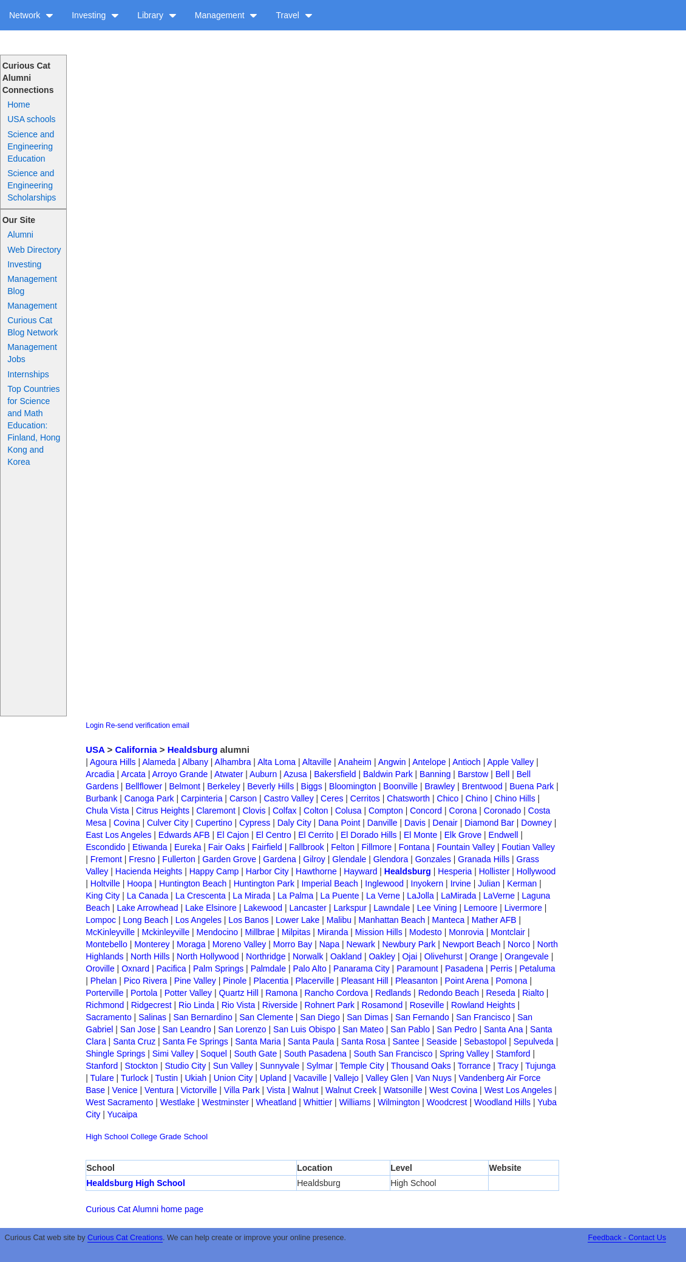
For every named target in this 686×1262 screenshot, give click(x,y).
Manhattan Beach (391, 920)
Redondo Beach (448, 993)
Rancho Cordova (336, 993)
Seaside (441, 1041)
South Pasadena (315, 1053)
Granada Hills (483, 859)
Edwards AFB (184, 835)
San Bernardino (203, 1017)
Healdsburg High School (135, 1183)
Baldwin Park (388, 774)
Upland (273, 1078)
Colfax (285, 810)
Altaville (316, 762)
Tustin (166, 1078)
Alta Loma (276, 762)
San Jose (137, 1029)
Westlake (177, 1102)
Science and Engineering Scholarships (31, 185)
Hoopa (139, 883)
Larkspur (349, 908)
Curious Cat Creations (125, 1237)
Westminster (225, 1102)
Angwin (392, 762)
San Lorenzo (242, 1029)
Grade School (184, 1136)
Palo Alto (309, 968)
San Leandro (187, 1029)
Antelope (429, 762)
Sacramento (108, 1017)
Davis (415, 823)
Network (31, 15)
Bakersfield (335, 774)
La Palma (295, 895)
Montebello (106, 944)
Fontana (414, 847)
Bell (502, 774)
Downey (536, 823)
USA (95, 749)
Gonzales (433, 859)
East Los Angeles (118, 835)
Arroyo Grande (180, 774)
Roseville (427, 1005)
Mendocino (218, 932)
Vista (276, 1090)
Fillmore (377, 847)
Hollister (494, 871)
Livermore (523, 908)
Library (157, 15)
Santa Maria (257, 1041)
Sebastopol (485, 1041)
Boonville (400, 786)
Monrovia (466, 932)
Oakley (381, 956)
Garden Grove (229, 859)
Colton (316, 810)
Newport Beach (472, 944)
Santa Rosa (363, 1041)
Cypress (254, 823)
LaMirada (458, 895)
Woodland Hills (502, 1102)
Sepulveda (534, 1041)
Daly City (294, 823)
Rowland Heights (483, 1005)
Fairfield (267, 847)
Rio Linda (196, 1005)
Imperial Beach (329, 883)
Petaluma (537, 968)
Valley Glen (387, 1078)
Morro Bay (293, 944)
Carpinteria (201, 798)
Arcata (133, 774)
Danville (382, 823)
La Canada (148, 895)
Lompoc (101, 920)
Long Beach (145, 920)
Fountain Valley (466, 847)
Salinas (152, 1017)
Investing (95, 15)
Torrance (474, 1066)
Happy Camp (214, 871)
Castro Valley (288, 798)
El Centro (273, 835)
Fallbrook (306, 847)
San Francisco (483, 1017)
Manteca (448, 920)
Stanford (102, 1066)
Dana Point (339, 823)
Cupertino (214, 823)
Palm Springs (218, 968)
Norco (519, 944)
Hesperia (455, 871)
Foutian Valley (528, 847)
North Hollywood (208, 956)
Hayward (360, 871)
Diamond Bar (489, 823)
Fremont (106, 859)
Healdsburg (193, 749)
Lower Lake (297, 920)
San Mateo (363, 1029)
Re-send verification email (147, 725)
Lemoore (480, 908)
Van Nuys (433, 1078)
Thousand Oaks (421, 1066)
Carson (243, 798)
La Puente (340, 895)
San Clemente (266, 1017)
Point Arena (467, 981)
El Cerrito (315, 835)
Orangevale (526, 956)
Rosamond (382, 1005)
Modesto (425, 932)
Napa (329, 944)
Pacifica (171, 968)
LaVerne (499, 895)
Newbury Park (409, 944)
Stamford (513, 1053)
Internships (28, 374)
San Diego (319, 1017)
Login (94, 725)
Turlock (134, 1078)
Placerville (315, 981)
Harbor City (267, 871)
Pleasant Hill (365, 981)
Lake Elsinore (211, 908)
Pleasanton (416, 981)
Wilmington (398, 1102)
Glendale (349, 859)
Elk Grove (462, 835)
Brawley (440, 786)
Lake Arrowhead (147, 908)
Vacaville (310, 1078)
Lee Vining (437, 908)
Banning (434, 774)
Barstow (473, 774)
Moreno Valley (239, 944)
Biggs (311, 786)
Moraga (191, 944)
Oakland (346, 956)
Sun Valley (233, 1066)
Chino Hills (515, 798)
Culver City (167, 823)
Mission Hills (378, 932)
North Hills (150, 956)
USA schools (31, 119)
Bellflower (143, 786)
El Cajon (233, 835)
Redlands (393, 993)
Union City (233, 1078)
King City (103, 895)
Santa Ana (503, 1029)
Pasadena (464, 968)
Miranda (333, 932)
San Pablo (410, 1029)
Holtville (105, 883)
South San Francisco (393, 1053)
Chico (448, 798)
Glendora (391, 859)
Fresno (142, 859)
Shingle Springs (115, 1053)
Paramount (417, 968)
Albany (195, 762)
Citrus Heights (162, 810)
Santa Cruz (134, 1041)
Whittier (318, 1102)
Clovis (253, 810)
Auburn (263, 774)
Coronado (502, 810)
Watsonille (403, 1090)
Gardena (279, 859)
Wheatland (276, 1102)
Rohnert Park (330, 1005)
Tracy (507, 1066)
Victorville (199, 1090)
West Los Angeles (518, 1090)
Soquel (213, 1053)
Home (18, 104)
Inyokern (427, 883)
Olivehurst (443, 956)
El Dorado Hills (369, 835)
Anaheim (355, 762)
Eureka (187, 847)
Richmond (105, 1005)
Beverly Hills (270, 786)
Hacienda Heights (149, 871)
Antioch (466, 762)
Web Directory (34, 250)
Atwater (228, 774)
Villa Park (242, 1090)
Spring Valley (464, 1053)
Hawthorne (316, 871)
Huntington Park (264, 883)
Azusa (295, 774)
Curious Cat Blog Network (32, 326)
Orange (483, 956)
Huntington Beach (192, 883)
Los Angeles (198, 920)
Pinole (234, 981)
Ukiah (195, 1078)
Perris (502, 968)
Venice (125, 1090)
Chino (477, 798)
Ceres (332, 798)
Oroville (100, 968)
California (136, 749)
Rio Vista (239, 1005)
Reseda (500, 993)
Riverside (279, 1005)
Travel (294, 15)
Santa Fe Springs (195, 1041)
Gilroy (314, 859)
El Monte (420, 835)
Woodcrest (447, 1102)
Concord (426, 810)
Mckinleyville (166, 932)
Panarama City (361, 968)
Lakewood (262, 908)
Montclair (508, 932)
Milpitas (296, 932)
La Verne (383, 895)
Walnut (305, 1090)
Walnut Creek (350, 1090)
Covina (127, 823)
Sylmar (320, 1066)
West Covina (453, 1090)
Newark (361, 944)
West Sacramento (119, 1102)
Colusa (348, 810)
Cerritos (365, 798)
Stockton (141, 1066)
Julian (489, 883)
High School (107, 1136)
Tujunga (540, 1066)
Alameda (158, 762)
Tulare (102, 1078)
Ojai (409, 956)
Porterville (104, 993)
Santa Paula (311, 1041)
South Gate (255, 1053)
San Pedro (456, 1029)
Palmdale (268, 968)
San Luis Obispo (304, 1029)
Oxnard (135, 968)
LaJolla (420, 895)
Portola (144, 993)
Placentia (271, 981)
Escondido (105, 847)
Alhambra (233, 762)
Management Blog (32, 285)
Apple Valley (510, 762)
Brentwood (482, 786)
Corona (463, 810)
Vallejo (346, 1078)
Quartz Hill (238, 993)
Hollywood (536, 871)
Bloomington (352, 786)
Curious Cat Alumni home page (144, 1209)
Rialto (533, 993)
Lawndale (391, 908)
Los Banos (248, 920)
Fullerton (178, 859)
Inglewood (384, 883)
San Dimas (367, 1017)
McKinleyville (110, 932)
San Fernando (422, 1017)
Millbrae (260, 932)
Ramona (281, 993)
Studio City (185, 1066)
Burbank (101, 798)
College (144, 1136)
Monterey (151, 944)
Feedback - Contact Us (627, 1237)
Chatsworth (408, 798)
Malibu (339, 920)
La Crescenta (200, 895)
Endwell (503, 835)
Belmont (184, 786)
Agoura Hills (112, 762)
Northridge (265, 956)
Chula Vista (107, 810)
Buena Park (531, 786)
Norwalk (308, 956)
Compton (385, 810)
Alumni (20, 234)
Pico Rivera (146, 981)
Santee (405, 1041)
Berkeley (223, 786)
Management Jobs (32, 353)
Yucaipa (122, 1114)
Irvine (460, 883)
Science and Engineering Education (30, 146)
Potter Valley (188, 993)
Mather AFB (494, 920)
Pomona (511, 981)
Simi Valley (173, 1053)
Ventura (159, 1090)
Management (226, 15)
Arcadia (100, 774)
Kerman (522, 883)
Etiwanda (150, 847)
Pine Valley (195, 981)
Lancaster (307, 908)
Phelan (103, 981)
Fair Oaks (226, 847)
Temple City (362, 1066)
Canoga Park (149, 798)
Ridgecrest (151, 1005)
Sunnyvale (279, 1066)
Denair (445, 823)
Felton (343, 847)
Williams (355, 1102)
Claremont (216, 810)
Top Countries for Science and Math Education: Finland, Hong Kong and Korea (33, 425)
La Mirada (251, 895)
